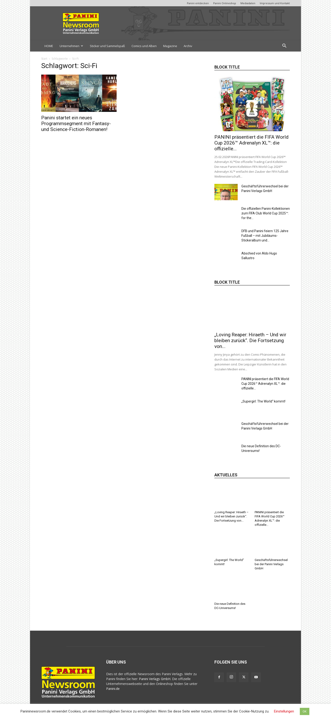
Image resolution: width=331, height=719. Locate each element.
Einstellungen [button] (284, 711)
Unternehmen (71, 46)
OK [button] (305, 711)
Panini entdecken (198, 3)
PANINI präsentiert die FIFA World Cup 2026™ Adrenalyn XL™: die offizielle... (251, 142)
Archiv (188, 46)
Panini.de (113, 688)
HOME (48, 46)
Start (44, 59)
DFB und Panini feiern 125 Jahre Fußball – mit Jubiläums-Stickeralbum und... (264, 235)
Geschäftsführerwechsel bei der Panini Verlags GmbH (271, 564)
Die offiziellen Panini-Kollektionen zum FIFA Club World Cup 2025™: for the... (265, 213)
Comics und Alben (144, 46)
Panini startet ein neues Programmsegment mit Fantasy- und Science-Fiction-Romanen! (76, 123)
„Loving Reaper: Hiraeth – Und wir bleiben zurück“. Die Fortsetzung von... (250, 340)
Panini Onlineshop (224, 3)
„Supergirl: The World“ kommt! (263, 401)
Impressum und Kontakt (275, 3)
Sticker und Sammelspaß (107, 46)
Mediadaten (247, 3)
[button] (284, 46)
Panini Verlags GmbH (154, 679)
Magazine (170, 46)
